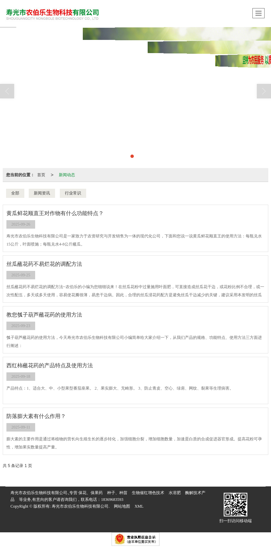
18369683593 (112, 499)
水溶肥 (175, 492)
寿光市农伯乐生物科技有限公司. (80, 506)
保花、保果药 (90, 492)
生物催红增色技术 (148, 492)
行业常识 (73, 193)
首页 (41, 174)
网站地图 (122, 506)
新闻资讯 (42, 193)
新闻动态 (67, 174)
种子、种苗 (117, 492)
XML (139, 506)
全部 (15, 193)
